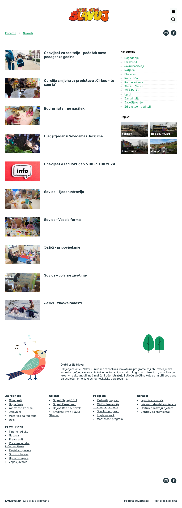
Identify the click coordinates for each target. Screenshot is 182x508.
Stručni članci (133, 86)
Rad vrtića (131, 78)
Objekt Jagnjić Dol (65, 400)
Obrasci (142, 395)
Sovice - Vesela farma (62, 220)
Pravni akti (16, 439)
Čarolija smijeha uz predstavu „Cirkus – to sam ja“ (79, 83)
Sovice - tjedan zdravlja (64, 192)
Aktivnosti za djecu (21, 408)
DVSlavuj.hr (13, 500)
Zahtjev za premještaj (155, 412)
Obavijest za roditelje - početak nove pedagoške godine (75, 55)
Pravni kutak (14, 427)
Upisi (127, 94)
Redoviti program (108, 400)
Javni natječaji (134, 66)
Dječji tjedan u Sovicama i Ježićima (73, 136)
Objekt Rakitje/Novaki (67, 408)
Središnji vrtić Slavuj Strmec (64, 413)
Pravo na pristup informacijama (17, 445)
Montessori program (110, 419)
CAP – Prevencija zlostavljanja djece (106, 406)
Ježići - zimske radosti (63, 303)
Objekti (54, 395)
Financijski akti (18, 431)
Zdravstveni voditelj (137, 106)
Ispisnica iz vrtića (152, 400)
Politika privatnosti (136, 500)
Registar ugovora (20, 450)
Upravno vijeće (18, 458)
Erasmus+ (130, 62)
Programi (99, 395)
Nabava (14, 435)
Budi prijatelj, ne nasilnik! (64, 109)
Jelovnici (15, 412)
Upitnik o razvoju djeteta (157, 408)
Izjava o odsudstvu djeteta (158, 404)
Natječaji (130, 70)
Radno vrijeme (133, 82)
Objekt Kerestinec (64, 404)
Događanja (131, 58)
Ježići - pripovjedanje (62, 247)
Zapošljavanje (133, 102)
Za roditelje (131, 98)
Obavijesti (130, 74)
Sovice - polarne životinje (65, 275)
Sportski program (108, 411)
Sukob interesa (18, 454)
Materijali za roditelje (22, 416)
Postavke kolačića (165, 500)
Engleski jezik (106, 415)
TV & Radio (131, 90)
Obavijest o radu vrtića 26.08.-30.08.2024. (80, 164)
